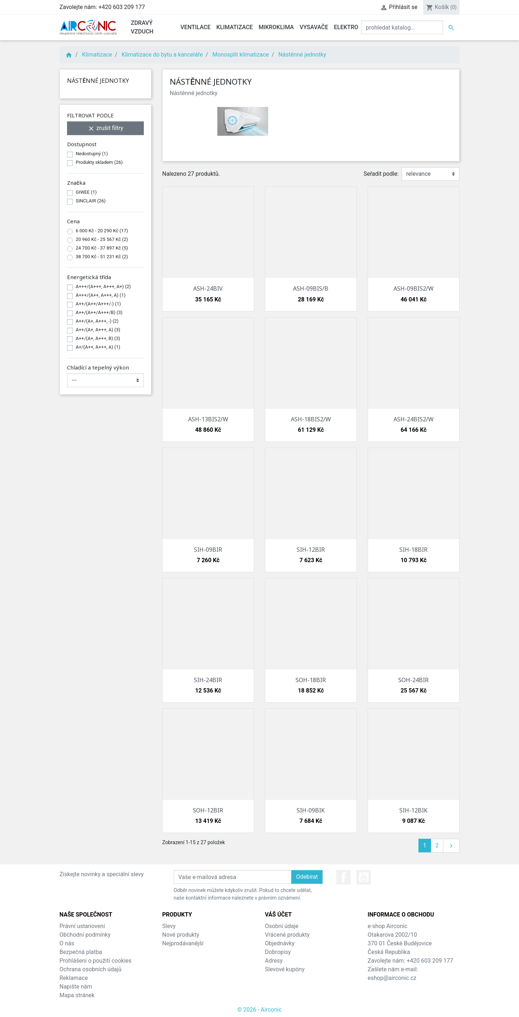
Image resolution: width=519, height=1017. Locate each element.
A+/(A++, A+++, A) (98, 347)
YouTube (363, 877)
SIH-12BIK (413, 810)
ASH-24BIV (208, 288)
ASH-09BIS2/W (414, 288)
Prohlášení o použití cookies (95, 960)
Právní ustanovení (82, 926)
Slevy (169, 926)
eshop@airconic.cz (392, 978)
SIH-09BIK (311, 810)
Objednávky (279, 943)
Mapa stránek (76, 995)
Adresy (274, 960)
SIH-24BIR (208, 680)
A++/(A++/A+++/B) (99, 312)
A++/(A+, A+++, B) (98, 338)
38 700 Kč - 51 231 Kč (102, 256)
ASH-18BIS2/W (311, 419)
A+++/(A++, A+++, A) (100, 295)
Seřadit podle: (381, 173)
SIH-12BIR (311, 550)
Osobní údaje (281, 926)
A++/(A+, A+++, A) (98, 329)
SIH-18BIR (413, 550)
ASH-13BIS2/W (208, 419)
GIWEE (86, 192)
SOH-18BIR (311, 680)
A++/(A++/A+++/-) (98, 303)
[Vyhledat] (402, 27)
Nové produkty (180, 934)
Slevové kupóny (285, 969)
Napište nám (75, 986)
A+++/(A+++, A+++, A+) (103, 286)
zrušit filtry (105, 128)
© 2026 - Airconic (259, 1009)
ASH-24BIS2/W (414, 419)
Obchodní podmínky (85, 934)
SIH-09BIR (208, 550)
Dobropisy (278, 952)
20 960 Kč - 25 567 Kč (102, 239)
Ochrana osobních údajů (90, 969)
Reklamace (73, 978)
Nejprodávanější (182, 943)
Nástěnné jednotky (98, 81)
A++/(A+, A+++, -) (97, 321)
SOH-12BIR (208, 810)
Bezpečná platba (80, 952)
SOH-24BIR (413, 680)
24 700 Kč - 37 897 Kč (102, 248)
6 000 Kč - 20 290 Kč (102, 230)
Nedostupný (92, 153)
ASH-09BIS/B (310, 288)
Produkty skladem (99, 162)
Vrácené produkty (287, 934)
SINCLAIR (91, 200)
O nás (66, 943)
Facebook (343, 877)
